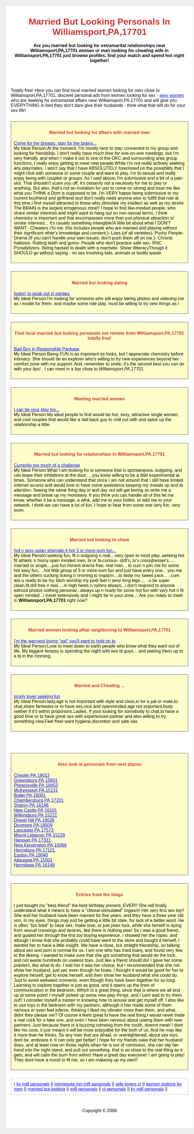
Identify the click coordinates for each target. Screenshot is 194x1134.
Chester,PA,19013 (32, 775)
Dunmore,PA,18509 (33, 825)
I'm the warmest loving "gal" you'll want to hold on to (65, 641)
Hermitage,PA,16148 (34, 865)
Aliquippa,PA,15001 (33, 860)
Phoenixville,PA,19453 (36, 785)
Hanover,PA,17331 (32, 840)
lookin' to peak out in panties (42, 293)
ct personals (114, 1089)
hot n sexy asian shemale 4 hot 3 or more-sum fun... (65, 550)
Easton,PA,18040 (31, 855)
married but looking (46, 1089)
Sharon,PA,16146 (31, 805)
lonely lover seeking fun (37, 696)
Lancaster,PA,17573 (33, 830)
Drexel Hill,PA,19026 (34, 820)
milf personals (84, 1089)
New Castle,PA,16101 (35, 810)
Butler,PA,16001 (29, 795)
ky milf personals (33, 1084)
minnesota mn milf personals (82, 1084)
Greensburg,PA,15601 (36, 780)
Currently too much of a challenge (47, 465)
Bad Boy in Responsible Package (47, 349)
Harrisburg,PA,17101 (34, 850)
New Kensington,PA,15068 (40, 845)
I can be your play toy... (36, 409)
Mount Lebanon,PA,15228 (39, 835)
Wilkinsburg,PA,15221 (35, 815)
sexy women (171, 95)
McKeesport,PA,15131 (36, 790)
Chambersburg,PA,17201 (38, 800)
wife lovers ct (128, 1084)
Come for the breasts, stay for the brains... (55, 143)
